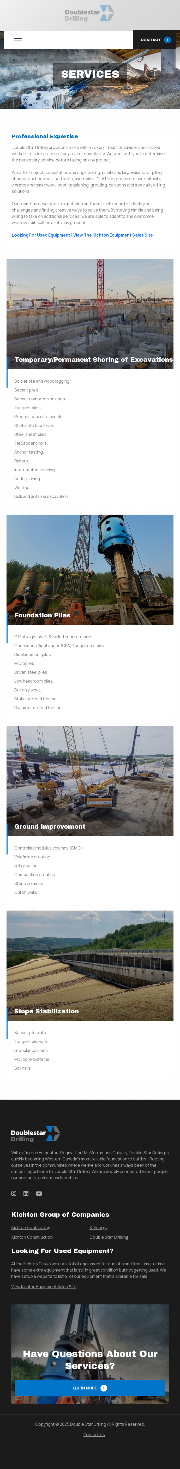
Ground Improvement (49, 826)
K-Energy (98, 1227)
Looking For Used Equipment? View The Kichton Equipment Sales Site (82, 235)
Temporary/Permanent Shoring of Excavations (93, 359)
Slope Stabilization (46, 1011)
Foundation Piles (42, 615)
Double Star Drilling (108, 1237)
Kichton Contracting (30, 1227)
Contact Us (94, 1434)
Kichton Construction (32, 1237)
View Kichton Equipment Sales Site (43, 1287)
